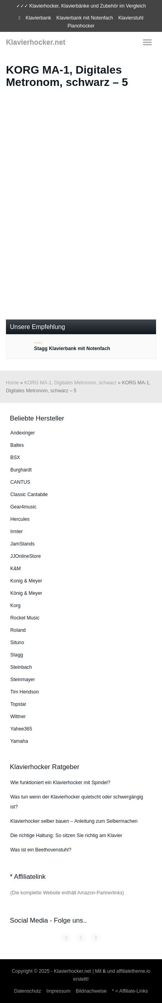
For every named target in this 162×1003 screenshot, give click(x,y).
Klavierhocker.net (35, 42)
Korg (15, 605)
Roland (18, 630)
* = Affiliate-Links (130, 991)
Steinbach (21, 667)
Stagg (16, 655)
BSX (15, 457)
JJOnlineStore (25, 556)
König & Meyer (26, 593)
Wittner (18, 716)
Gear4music (23, 507)
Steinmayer (22, 679)
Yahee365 (21, 729)
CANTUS (20, 482)
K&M (15, 568)
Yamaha (19, 741)
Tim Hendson (24, 692)
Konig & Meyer (26, 581)
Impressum (58, 991)
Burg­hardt (21, 470)
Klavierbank (38, 18)
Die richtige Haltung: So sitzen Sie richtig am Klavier (66, 835)
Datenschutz (27, 991)
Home (12, 383)
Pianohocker (80, 26)
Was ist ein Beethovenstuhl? (40, 850)
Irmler (16, 531)
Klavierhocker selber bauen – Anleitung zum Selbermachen (73, 821)
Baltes (17, 445)
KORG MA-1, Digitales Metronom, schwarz (70, 383)
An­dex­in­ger (22, 433)
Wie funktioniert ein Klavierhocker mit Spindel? (60, 782)
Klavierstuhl (130, 18)
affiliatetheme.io (133, 971)
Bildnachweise (91, 991)
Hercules (19, 519)
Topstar (18, 704)
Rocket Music (25, 618)
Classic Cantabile (29, 494)
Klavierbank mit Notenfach (84, 18)
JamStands (22, 544)
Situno (17, 642)
